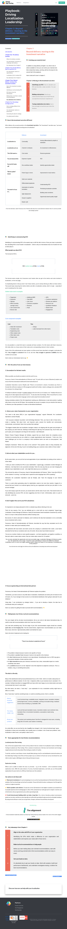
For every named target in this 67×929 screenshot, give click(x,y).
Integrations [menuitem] (27, 2)
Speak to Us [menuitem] (61, 2)
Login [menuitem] (55, 2)
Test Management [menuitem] (19, 907)
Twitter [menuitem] (7, 918)
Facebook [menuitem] (7, 915)
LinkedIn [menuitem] (7, 917)
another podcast (27, 392)
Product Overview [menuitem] (19, 904)
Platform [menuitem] (19, 2)
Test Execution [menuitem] (18, 909)
